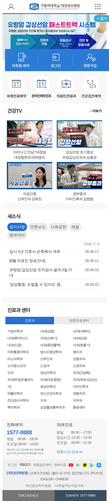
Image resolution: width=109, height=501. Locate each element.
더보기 (96, 111)
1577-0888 (19, 432)
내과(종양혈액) (50, 345)
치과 (43, 400)
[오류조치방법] (40, 473)
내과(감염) (47, 331)
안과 (10, 373)
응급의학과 (47, 386)
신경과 (44, 366)
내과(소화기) (48, 338)
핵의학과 (13, 407)
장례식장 (60, 465)
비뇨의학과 (15, 359)
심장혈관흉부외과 (52, 407)
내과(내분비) (81, 331)
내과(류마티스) (17, 338)
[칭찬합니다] (80, 473)
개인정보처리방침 (38, 485)
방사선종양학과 (51, 352)
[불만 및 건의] (61, 473)
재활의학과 (15, 393)
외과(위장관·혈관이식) (20, 383)
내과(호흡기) (81, 345)
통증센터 (79, 407)
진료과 (30, 320)
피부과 (77, 400)
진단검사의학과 (18, 400)
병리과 (77, 352)
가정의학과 (15, 331)
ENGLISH (46, 479)
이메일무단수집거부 (69, 485)
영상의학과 (47, 373)
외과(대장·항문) (50, 379)
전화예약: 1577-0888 (80, 495)
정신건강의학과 (51, 393)
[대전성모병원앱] (17, 473)
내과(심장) (80, 338)
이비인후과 (80, 386)
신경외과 (79, 366)
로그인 (12, 465)
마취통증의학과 (18, 352)
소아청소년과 (16, 366)
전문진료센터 (79, 320)
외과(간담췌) (81, 373)
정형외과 (79, 393)
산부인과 (46, 359)
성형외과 (79, 359)
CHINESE (62, 479)
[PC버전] (96, 473)
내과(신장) (14, 345)
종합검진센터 (42, 465)
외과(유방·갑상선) (85, 379)
